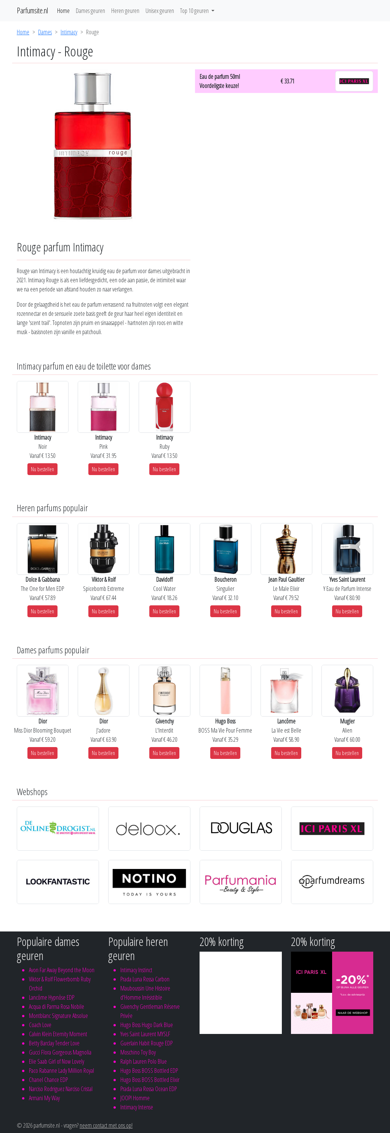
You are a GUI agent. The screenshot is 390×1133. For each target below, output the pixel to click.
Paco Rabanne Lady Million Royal (61, 1070)
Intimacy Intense (136, 1107)
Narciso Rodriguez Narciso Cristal (61, 1089)
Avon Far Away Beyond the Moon (61, 970)
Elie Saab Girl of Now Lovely (56, 1061)
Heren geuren (125, 10)
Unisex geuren (159, 10)
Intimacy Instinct (136, 970)
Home (63, 10)
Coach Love (40, 1025)
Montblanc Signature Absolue (58, 1015)
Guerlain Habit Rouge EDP (146, 1043)
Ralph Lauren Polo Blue (143, 1061)
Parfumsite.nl (32, 10)
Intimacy (69, 32)
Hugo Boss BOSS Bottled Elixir (149, 1079)
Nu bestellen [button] (42, 469)
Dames (45, 32)
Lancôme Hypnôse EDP (51, 997)
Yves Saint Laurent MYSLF (145, 1034)
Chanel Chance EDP (48, 1079)
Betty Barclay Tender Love (54, 1043)
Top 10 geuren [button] (195, 10)
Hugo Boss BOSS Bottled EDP (149, 1070)
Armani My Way (44, 1098)
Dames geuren (90, 10)
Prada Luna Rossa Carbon (144, 979)
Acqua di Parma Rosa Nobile (56, 1006)
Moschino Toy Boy (138, 1052)
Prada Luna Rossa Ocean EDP (148, 1089)
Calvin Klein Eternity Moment (58, 1034)
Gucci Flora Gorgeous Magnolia (60, 1052)
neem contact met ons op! (106, 1125)
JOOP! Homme (135, 1098)
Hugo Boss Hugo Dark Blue (146, 1025)
